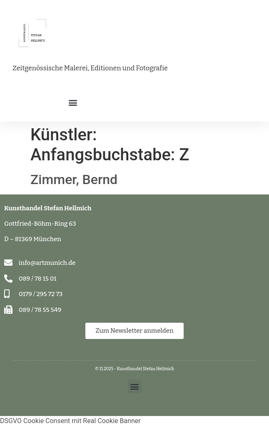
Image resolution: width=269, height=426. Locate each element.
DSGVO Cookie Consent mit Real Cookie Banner (70, 421)
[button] (73, 102)
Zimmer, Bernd (73, 179)
